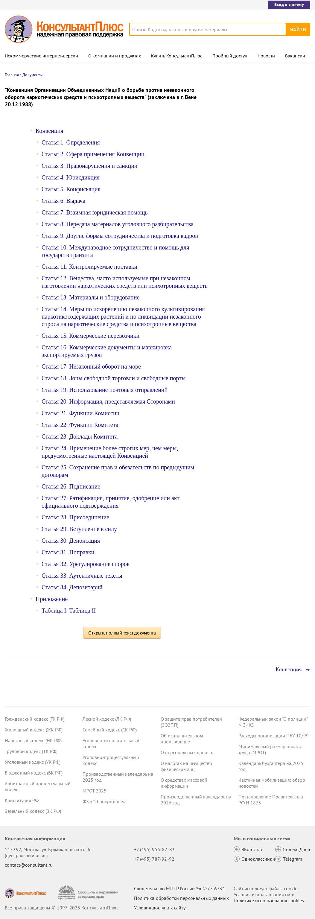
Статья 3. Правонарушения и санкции (90, 165)
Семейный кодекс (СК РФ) (110, 730)
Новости (266, 56)
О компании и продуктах (114, 56)
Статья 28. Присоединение (75, 517)
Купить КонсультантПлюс (176, 56)
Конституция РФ (22, 800)
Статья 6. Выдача (63, 200)
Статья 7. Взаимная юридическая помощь (95, 212)
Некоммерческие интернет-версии (41, 56)
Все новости (239, 234)
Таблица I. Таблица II (69, 610)
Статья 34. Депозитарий (72, 587)
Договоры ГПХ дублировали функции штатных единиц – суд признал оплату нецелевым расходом (265, 150)
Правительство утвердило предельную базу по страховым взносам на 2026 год (266, 182)
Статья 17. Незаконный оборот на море (91, 366)
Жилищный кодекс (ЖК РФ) (34, 730)
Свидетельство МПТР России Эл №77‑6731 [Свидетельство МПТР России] (179, 888)
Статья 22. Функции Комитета (80, 425)
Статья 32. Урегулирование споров (86, 564)
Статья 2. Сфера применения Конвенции (93, 154)
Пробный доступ (229, 56)
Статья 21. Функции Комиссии (80, 413)
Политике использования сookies (269, 900)
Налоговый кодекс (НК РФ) (33, 740)
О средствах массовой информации (184, 783)
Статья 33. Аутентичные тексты (82, 575)
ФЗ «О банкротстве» (104, 801)
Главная (12, 74)
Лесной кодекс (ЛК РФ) (107, 719)
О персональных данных (187, 752)
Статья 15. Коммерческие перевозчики (90, 335)
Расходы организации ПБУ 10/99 (273, 736)
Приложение (52, 599)
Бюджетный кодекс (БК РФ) (34, 773)
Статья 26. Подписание (71, 486)
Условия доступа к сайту (159, 908)
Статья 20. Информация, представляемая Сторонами (108, 401)
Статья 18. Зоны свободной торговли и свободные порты (113, 378)
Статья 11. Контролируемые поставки (89, 266)
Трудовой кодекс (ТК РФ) (31, 751)
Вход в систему (289, 4)
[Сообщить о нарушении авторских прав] (89, 892)
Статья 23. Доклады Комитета (80, 436)
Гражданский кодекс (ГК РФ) (34, 719)
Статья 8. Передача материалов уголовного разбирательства (118, 224)
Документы (32, 74)
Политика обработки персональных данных (181, 898)
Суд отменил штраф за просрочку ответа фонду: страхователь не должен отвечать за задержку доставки (266, 215)
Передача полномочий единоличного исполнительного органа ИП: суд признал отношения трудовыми (264, 117)
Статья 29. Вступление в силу (79, 529)
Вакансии (295, 56)
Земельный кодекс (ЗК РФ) (33, 811)
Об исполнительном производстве (182, 739)
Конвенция (49, 130)
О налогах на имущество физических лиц (186, 766)
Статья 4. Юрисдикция (71, 177)
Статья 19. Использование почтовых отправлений (105, 390)
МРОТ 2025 (94, 791)
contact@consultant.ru (29, 865)
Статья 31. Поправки (68, 552)
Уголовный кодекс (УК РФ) (32, 762)
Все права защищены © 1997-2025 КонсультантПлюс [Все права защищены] (61, 908)
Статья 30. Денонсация (71, 540)
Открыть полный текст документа (122, 633)
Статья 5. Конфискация (71, 189)
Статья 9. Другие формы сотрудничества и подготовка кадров (120, 235)
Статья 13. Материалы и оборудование (90, 297)
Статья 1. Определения (71, 142)
